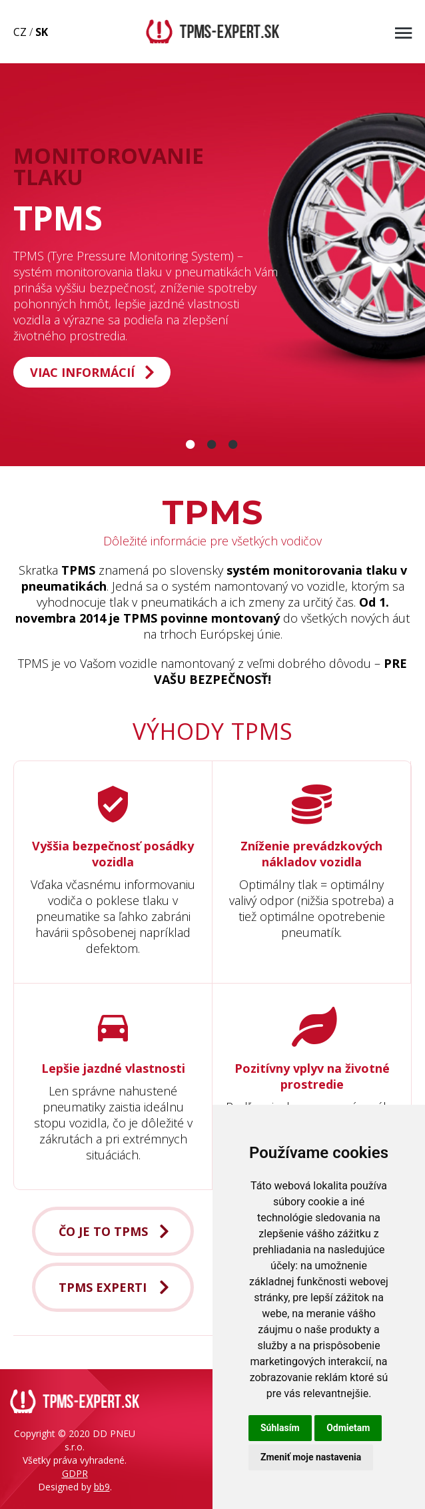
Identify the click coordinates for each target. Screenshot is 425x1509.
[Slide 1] (191, 444)
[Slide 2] (212, 444)
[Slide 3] (233, 444)
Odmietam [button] (348, 1427)
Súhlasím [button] (280, 1427)
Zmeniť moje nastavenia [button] (310, 1457)
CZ (20, 32)
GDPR (75, 1473)
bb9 (102, 1486)
